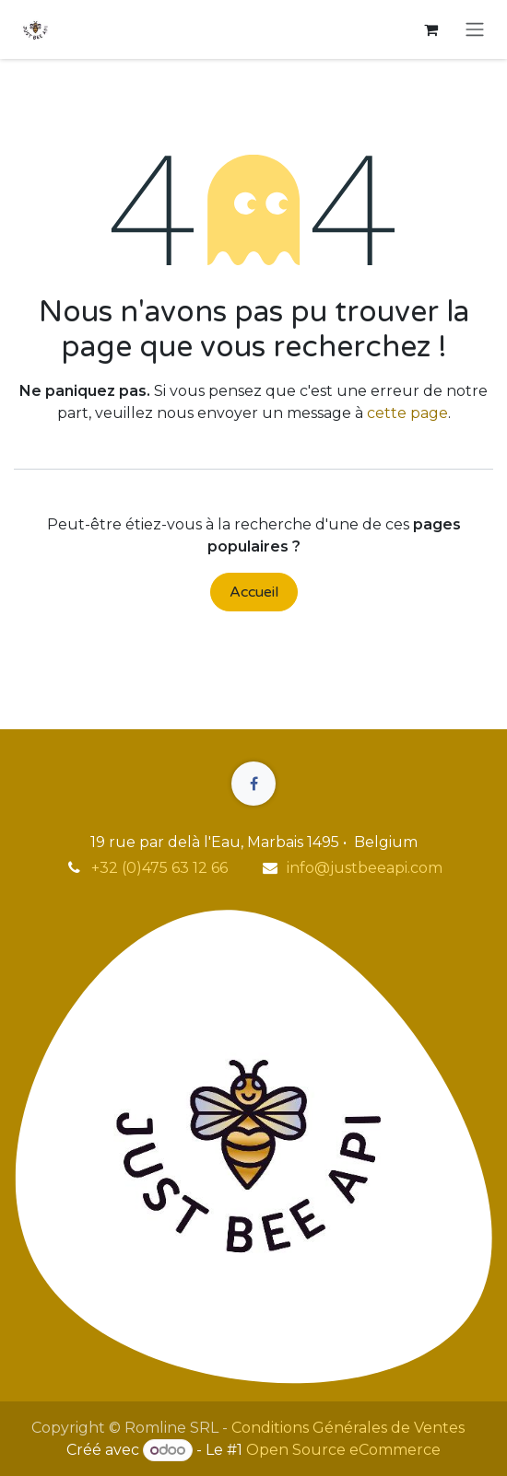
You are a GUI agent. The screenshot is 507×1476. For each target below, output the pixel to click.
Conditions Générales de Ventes (348, 1427)
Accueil (254, 592)
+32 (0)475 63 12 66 (159, 868)
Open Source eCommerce (343, 1450)
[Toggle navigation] (474, 30)
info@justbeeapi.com (364, 868)
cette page (407, 413)
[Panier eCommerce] (430, 29)
